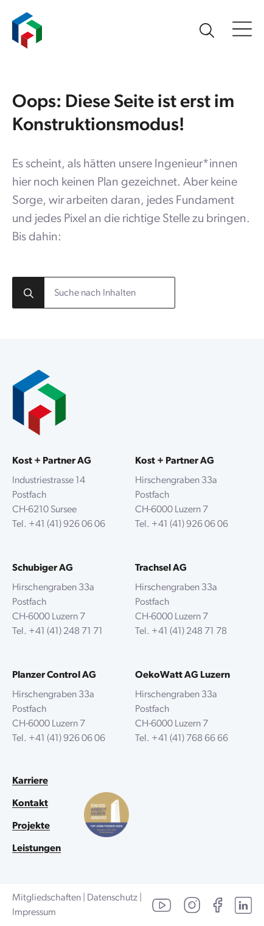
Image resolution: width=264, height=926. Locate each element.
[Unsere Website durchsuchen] (207, 30)
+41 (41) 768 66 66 (189, 738)
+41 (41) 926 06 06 (67, 524)
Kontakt (30, 804)
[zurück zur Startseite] (39, 402)
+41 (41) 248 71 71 (66, 631)
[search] (28, 293)
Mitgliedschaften (46, 898)
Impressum (34, 912)
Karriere (30, 781)
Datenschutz (112, 898)
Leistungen (36, 849)
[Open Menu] (242, 30)
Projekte (31, 826)
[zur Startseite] (27, 24)
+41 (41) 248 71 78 (189, 631)
